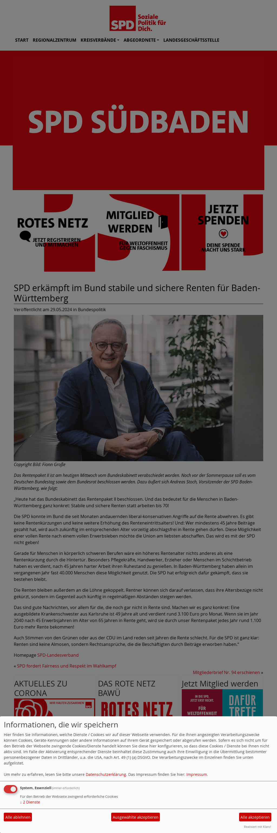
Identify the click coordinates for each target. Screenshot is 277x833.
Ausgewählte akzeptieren (136, 817)
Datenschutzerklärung (106, 774)
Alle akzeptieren (255, 817)
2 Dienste (30, 802)
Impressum (196, 774)
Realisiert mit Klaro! (257, 827)
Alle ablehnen (18, 817)
